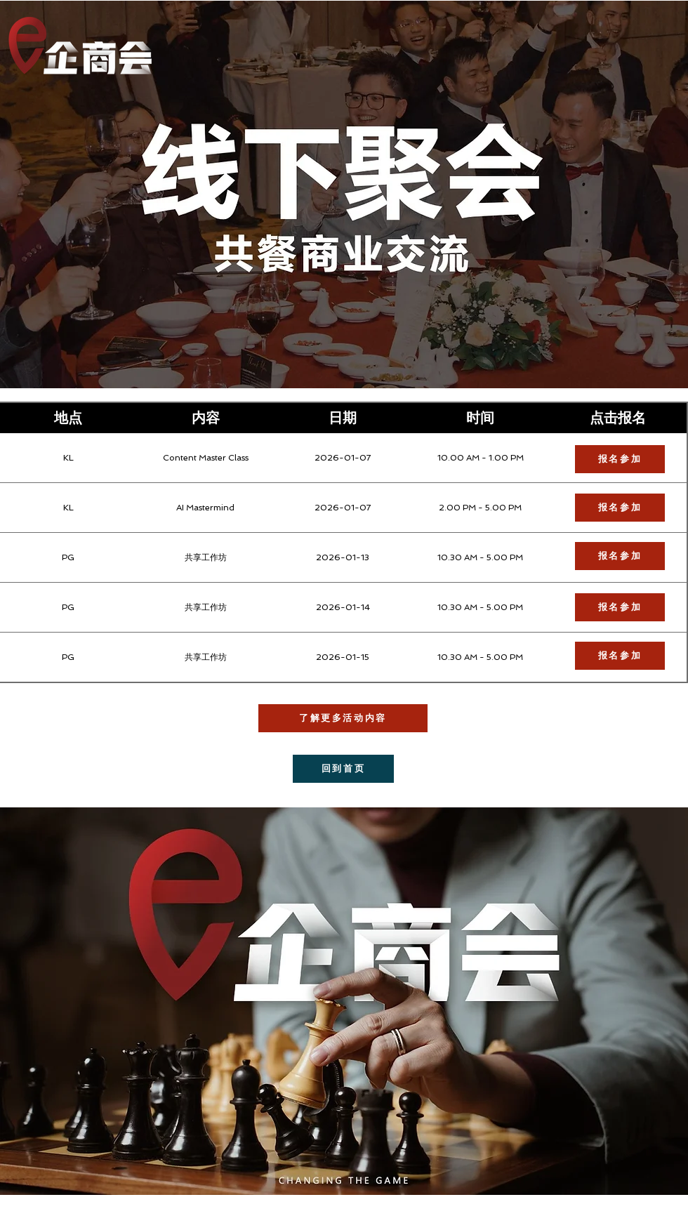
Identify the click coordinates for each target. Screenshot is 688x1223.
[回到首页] (343, 769)
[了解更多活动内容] (343, 718)
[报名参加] (620, 656)
